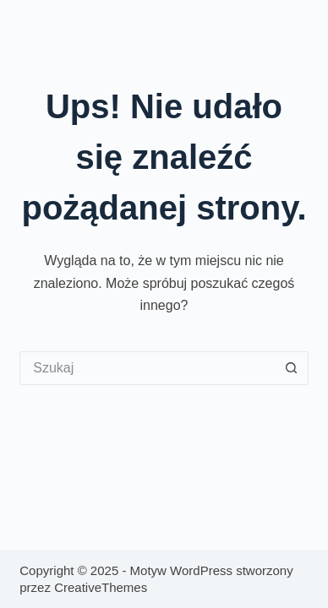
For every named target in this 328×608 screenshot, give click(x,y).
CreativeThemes (100, 587)
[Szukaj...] (146, 368)
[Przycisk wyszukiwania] (292, 368)
